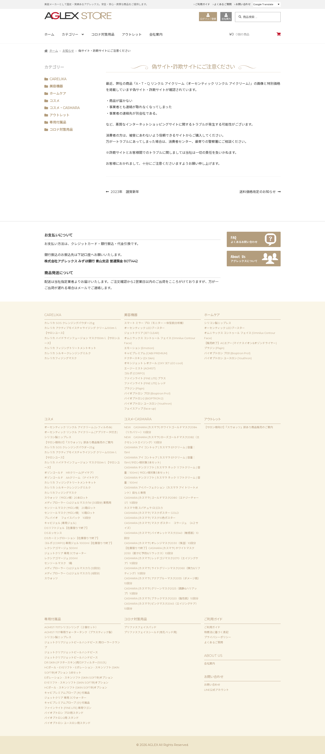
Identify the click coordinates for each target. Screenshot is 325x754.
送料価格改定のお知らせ (257, 192)
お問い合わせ (243, 4)
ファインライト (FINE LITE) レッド (145, 383)
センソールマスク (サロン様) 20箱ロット (70, 507)
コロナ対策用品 (102, 34)
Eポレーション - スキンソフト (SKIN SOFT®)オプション (78, 677)
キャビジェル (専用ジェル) (60, 523)
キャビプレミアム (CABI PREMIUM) (145, 353)
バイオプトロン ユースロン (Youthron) (148, 403)
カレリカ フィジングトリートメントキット (70, 348)
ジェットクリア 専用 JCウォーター (65, 553)
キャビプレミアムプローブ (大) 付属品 (67, 692)
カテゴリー (70, 34)
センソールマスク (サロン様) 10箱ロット (69, 512)
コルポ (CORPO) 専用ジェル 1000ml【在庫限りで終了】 (79, 543)
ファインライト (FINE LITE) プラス (145, 378)
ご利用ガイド (202, 4)
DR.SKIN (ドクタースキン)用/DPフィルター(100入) (75, 662)
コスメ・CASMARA (65, 108)
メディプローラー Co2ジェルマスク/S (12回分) (72, 568)
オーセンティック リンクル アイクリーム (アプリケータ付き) (81, 432)
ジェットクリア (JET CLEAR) (141, 333)
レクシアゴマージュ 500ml (61, 548)
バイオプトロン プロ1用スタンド (64, 712)
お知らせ (68, 51)
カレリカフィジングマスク (60, 358)
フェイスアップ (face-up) (140, 408)
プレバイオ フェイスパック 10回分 (67, 517)
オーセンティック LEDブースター (144, 328)
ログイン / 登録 (208, 16)
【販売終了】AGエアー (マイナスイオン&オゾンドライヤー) (240, 343)
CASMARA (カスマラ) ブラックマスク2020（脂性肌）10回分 (161, 598)
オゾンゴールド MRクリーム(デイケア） (69, 472)
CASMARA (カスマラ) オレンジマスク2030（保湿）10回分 (160, 543)
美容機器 (56, 86)
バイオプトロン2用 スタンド (61, 717)
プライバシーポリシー (217, 637)
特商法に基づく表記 (216, 632)
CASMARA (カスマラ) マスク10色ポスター (150, 517)
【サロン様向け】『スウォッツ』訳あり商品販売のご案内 (78, 442)
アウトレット (132, 34)
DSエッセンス (53, 533)
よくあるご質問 (223, 4)
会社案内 (226, 16)
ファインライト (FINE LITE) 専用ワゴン (67, 707)
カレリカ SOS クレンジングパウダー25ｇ (69, 323)
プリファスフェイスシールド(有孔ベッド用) (150, 632)
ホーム (49, 34)
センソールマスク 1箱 (58, 563)
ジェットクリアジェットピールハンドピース (71, 652)
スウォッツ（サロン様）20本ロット (66, 497)
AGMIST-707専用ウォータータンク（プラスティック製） (79, 632)
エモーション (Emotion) (139, 348)
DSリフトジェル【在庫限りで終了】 (66, 528)
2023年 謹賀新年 (124, 192)
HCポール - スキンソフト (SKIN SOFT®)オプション (75, 687)
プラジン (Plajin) (134, 388)
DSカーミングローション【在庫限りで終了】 (72, 538)
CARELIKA (58, 79)
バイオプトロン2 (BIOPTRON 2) (143, 398)
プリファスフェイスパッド (140, 627)
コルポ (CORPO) (134, 373)
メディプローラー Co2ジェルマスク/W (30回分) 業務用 (77, 502)
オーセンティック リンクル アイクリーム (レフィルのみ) (78, 427)
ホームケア (58, 94)
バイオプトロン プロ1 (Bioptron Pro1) (147, 393)
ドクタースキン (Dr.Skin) (139, 358)
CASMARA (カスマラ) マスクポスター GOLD (151, 512)
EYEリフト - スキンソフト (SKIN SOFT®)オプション (76, 682)
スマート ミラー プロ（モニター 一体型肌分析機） (154, 323)
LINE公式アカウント (216, 689)
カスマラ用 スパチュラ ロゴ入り (143, 507)
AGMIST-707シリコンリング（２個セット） (71, 627)
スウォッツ (51, 578)
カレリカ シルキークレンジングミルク (67, 353)
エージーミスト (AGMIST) (139, 368)
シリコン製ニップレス (217, 323)
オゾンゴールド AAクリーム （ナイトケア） (72, 477)
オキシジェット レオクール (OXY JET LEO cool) (153, 363)
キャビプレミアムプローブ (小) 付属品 (67, 702)
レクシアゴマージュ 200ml (62, 558)
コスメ (54, 101)
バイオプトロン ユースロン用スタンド (67, 723)
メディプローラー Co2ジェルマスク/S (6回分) (72, 573)
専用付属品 (58, 122)
